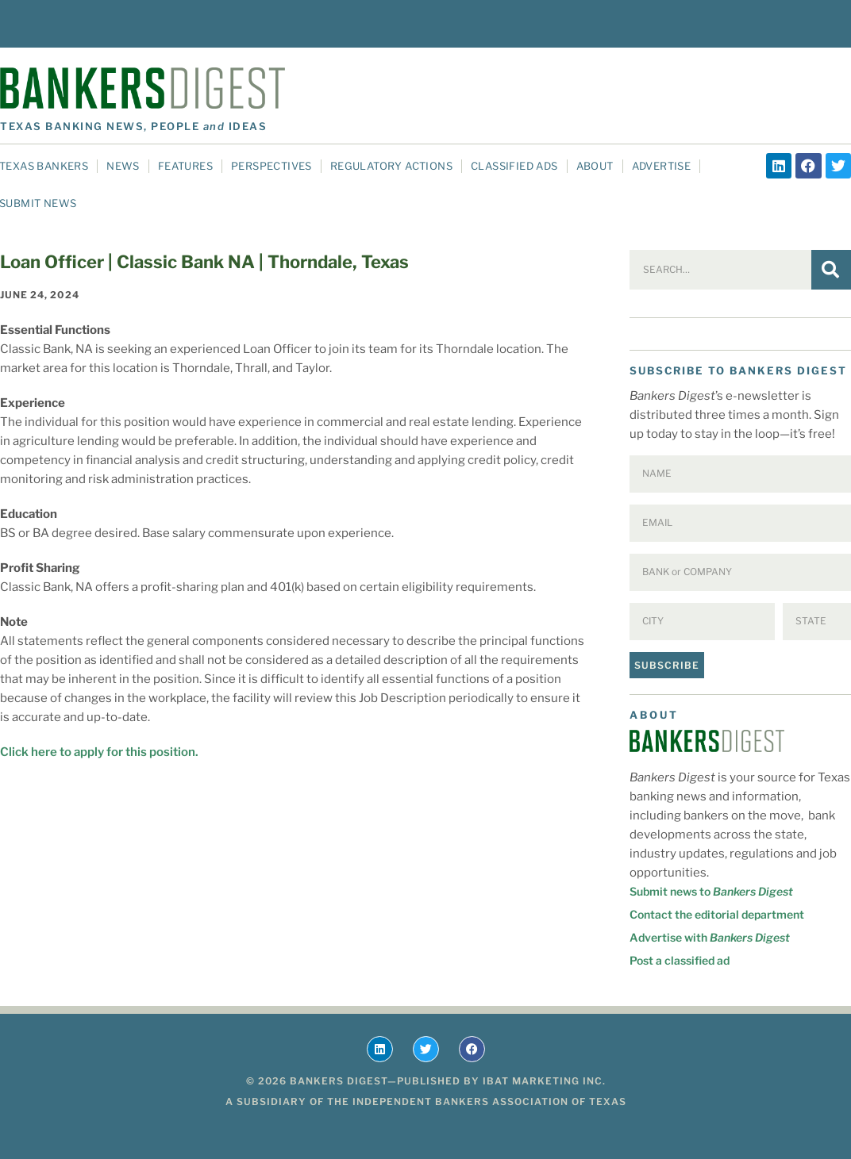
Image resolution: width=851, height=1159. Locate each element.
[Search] (831, 270)
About (595, 165)
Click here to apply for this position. (99, 752)
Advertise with (710, 937)
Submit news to (711, 891)
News (123, 165)
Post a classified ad (680, 960)
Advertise (661, 165)
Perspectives (271, 165)
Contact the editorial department (717, 914)
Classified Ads (514, 165)
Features (185, 165)
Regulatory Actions (391, 165)
